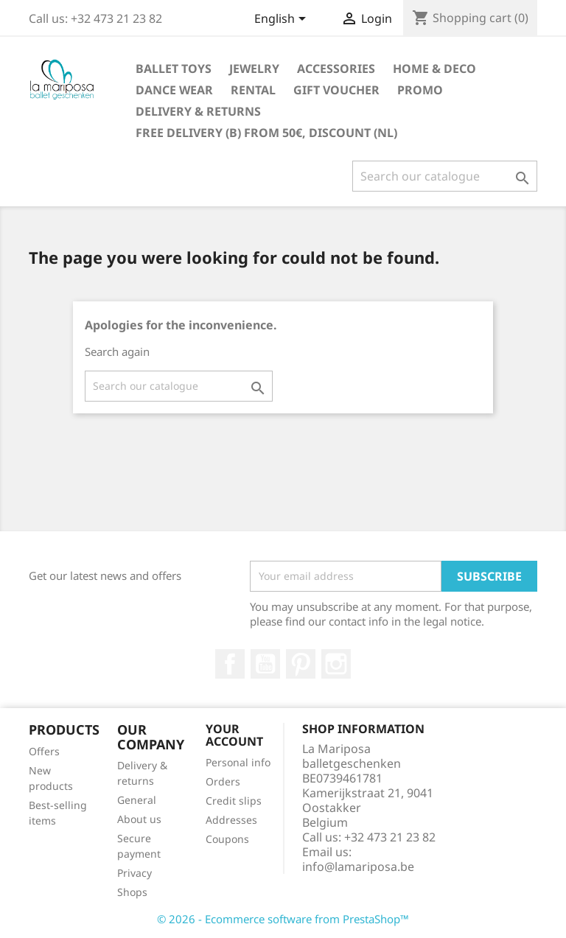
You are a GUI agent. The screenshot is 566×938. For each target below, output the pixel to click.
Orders (223, 781)
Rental (253, 90)
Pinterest (300, 664)
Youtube (265, 664)
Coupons (227, 839)
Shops (132, 892)
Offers (44, 751)
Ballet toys (174, 68)
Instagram (336, 664)
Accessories (336, 68)
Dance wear (174, 90)
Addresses (231, 820)
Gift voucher (336, 90)
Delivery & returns (198, 111)
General (136, 800)
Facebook (230, 664)
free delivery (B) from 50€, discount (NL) (266, 133)
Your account (234, 735)
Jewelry (254, 68)
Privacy (134, 873)
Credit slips (234, 801)
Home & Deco (434, 68)
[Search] (444, 176)
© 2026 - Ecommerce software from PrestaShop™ (283, 918)
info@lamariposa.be (358, 866)
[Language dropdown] (282, 20)
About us (139, 819)
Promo (420, 90)
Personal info (238, 762)
